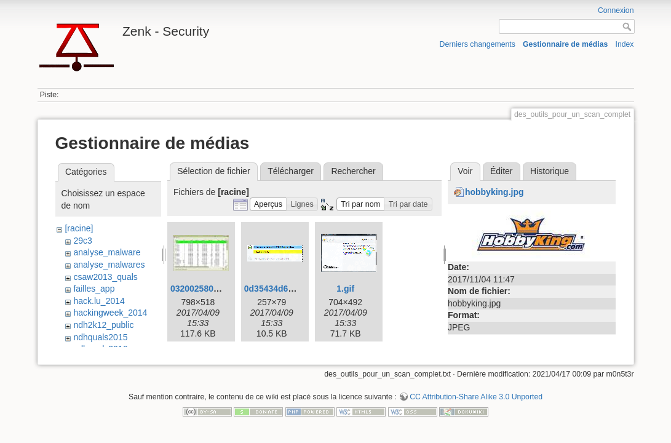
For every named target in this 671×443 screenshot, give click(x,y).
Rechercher (353, 171)
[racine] (79, 228)
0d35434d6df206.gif (284, 288)
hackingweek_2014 (110, 312)
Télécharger (291, 171)
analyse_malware (106, 252)
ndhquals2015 (100, 337)
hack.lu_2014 (98, 301)
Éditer (501, 171)
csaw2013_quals (105, 277)
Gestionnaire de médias (565, 44)
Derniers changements (477, 44)
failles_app (93, 288)
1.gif (345, 288)
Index (625, 44)
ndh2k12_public (103, 325)
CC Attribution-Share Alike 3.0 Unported (476, 397)
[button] (268, 205)
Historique (549, 171)
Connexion (616, 10)
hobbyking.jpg (494, 192)
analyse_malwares (109, 264)
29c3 (82, 240)
